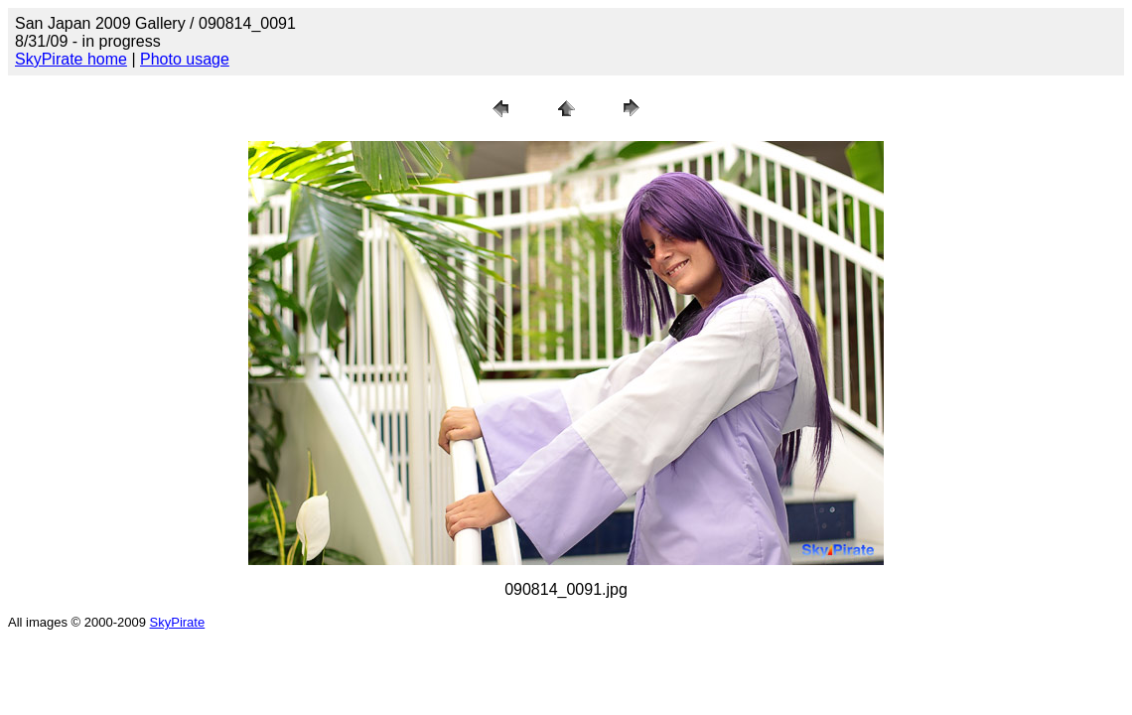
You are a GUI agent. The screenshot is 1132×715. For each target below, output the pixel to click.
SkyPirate (178, 622)
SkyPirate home (71, 59)
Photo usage (184, 59)
